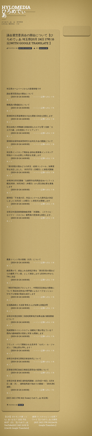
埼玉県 (20, 405)
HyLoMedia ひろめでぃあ (18, 11)
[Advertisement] (31, 70)
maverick (43, 48)
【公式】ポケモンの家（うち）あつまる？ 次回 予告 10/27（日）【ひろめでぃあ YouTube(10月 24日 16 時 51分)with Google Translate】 (17, 422)
